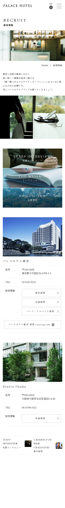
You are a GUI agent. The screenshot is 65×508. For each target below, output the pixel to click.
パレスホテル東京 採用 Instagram (31, 324)
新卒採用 (40, 292)
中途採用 (40, 302)
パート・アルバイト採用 (40, 311)
